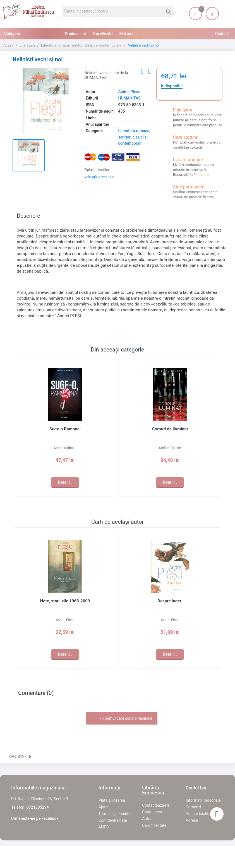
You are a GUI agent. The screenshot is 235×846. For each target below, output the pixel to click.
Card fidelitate (154, 825)
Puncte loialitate (200, 813)
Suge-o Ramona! (64, 429)
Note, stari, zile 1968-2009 (65, 600)
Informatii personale (203, 800)
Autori (147, 818)
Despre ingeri (169, 600)
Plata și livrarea (112, 800)
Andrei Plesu (129, 91)
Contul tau (196, 788)
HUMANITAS (129, 98)
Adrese (192, 820)
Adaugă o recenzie (99, 177)
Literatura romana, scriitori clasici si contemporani (134, 137)
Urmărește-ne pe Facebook (35, 818)
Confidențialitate (113, 820)
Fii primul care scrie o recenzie (121, 718)
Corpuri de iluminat (170, 429)
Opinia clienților (96, 170)
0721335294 (38, 807)
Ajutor (104, 807)
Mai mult (127, 33)
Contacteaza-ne (155, 805)
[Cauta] (118, 11)
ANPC (104, 827)
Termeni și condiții (114, 813)
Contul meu (152, 812)
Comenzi (193, 807)
